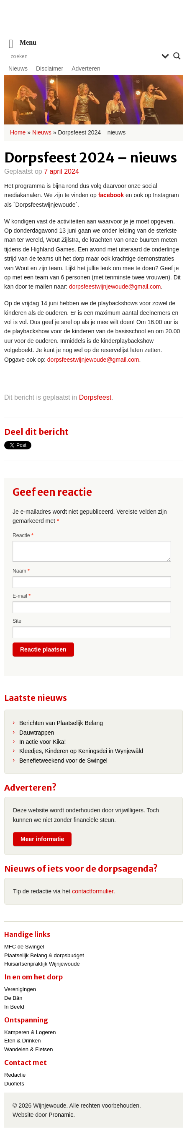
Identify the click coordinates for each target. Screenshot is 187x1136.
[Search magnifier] (177, 56)
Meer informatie (42, 839)
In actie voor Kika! (42, 741)
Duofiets (14, 1083)
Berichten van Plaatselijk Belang (61, 723)
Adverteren (86, 68)
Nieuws (18, 68)
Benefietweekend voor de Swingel (63, 760)
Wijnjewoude (94, 23)
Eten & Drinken (22, 1040)
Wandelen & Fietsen (28, 1049)
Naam (21, 571)
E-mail (22, 596)
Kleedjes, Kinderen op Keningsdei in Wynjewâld (81, 751)
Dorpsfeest (95, 397)
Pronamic (61, 1114)
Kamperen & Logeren (30, 1032)
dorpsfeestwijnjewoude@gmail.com (115, 286)
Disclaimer (49, 68)
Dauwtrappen (36, 732)
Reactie (23, 535)
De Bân (13, 998)
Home (18, 132)
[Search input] (83, 56)
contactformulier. (93, 891)
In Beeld (14, 1007)
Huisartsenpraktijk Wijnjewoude (42, 964)
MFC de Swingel (24, 946)
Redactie (15, 1075)
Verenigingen (20, 989)
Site (17, 621)
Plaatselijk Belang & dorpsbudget (44, 955)
